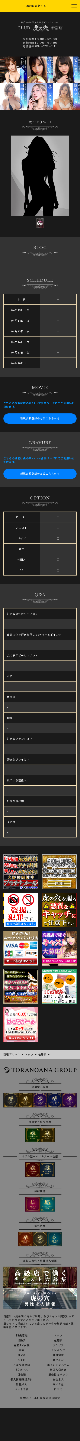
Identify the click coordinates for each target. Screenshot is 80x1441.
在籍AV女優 (22, 1345)
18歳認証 (22, 1335)
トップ (58, 1335)
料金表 (21, 1355)
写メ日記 (58, 1384)
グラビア (58, 1345)
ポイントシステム (58, 1365)
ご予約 (21, 1360)
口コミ (58, 1389)
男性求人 (21, 1384)
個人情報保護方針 (21, 1379)
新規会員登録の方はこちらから (40, 418)
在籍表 (58, 1340)
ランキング (58, 1350)
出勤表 (21, 1340)
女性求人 (58, 1379)
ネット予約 (22, 1389)
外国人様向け (58, 1370)
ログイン (58, 1360)
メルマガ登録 (21, 1365)
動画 (22, 1350)
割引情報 (58, 1355)
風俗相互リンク (58, 1374)
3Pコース (22, 1370)
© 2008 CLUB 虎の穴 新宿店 (40, 1398)
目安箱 (21, 1374)
